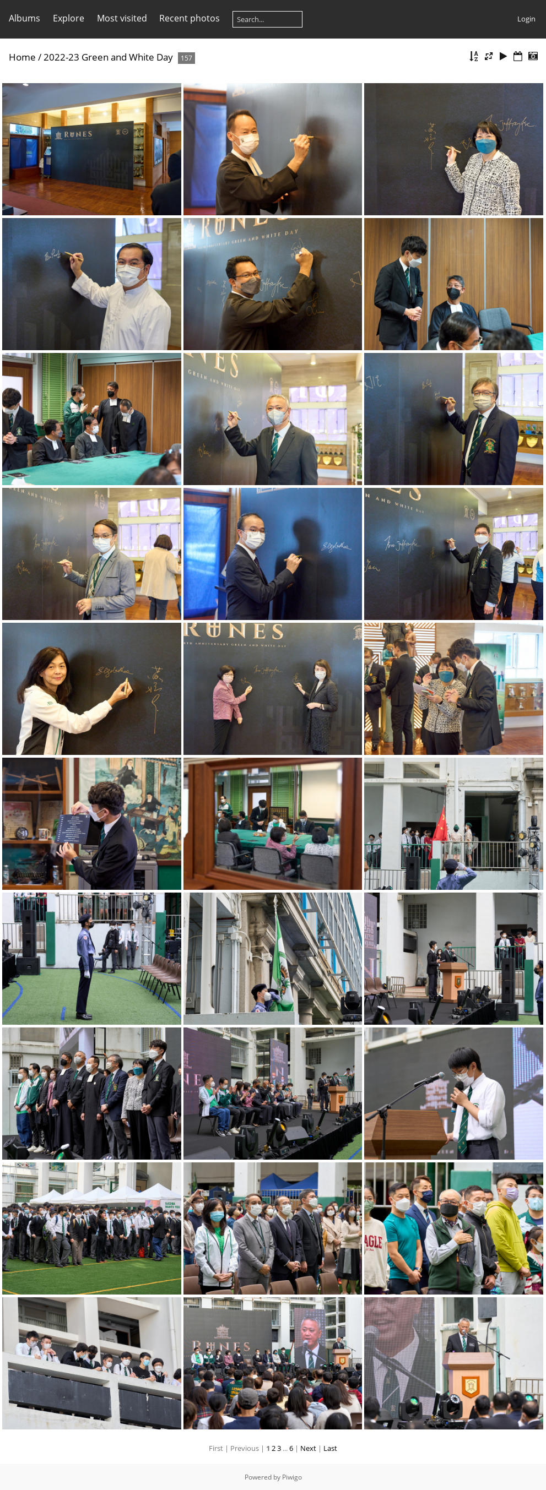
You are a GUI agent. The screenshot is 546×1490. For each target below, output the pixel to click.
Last (330, 1448)
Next (308, 1448)
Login (526, 19)
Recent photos (189, 18)
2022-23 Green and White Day (108, 57)
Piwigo (292, 1477)
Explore (68, 18)
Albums (24, 18)
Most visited (122, 18)
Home (22, 57)
